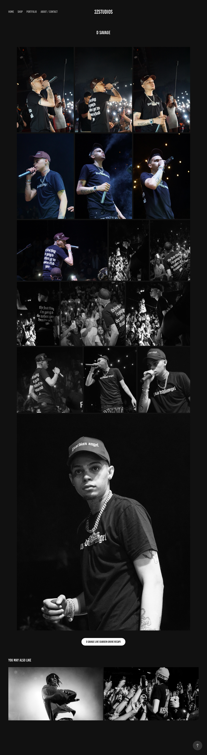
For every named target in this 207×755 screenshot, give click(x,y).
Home (11, 11)
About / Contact (49, 11)
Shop (20, 11)
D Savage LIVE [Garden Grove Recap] (103, 641)
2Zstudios (103, 12)
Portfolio (31, 11)
